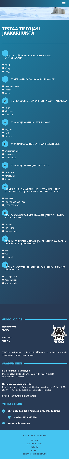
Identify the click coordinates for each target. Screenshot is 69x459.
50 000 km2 (10, 198)
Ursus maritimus (12, 151)
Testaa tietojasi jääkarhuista (34, 454)
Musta (7, 93)
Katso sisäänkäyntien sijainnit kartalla (19, 396)
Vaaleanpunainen (12, 86)
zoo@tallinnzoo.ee (19, 423)
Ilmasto (34, 450)
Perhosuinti (10, 175)
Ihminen (8, 136)
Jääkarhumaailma (34, 444)
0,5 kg (7, 68)
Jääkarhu (34, 447)
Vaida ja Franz (11, 280)
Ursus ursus (10, 154)
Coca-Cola (9, 257)
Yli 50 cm (9, 114)
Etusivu (34, 440)
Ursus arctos (10, 157)
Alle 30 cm (9, 111)
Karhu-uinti (9, 172)
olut (6, 250)
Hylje (7, 132)
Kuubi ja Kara (11, 276)
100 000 (8, 224)
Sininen (8, 89)
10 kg (7, 71)
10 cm (7, 107)
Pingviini (8, 129)
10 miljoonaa (11, 231)
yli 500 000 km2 (12, 205)
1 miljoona (9, 227)
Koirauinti (9, 179)
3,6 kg (7, 64)
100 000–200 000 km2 (15, 201)
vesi (6, 253)
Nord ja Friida (11, 283)
